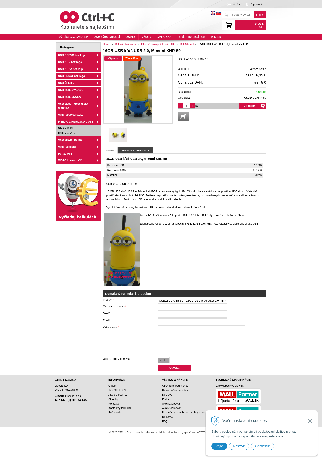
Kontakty (113, 403)
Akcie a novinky (117, 394)
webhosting (177, 432)
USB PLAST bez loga (71, 76)
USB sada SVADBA (70, 89)
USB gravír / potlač (70, 139)
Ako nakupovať (171, 403)
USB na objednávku (70, 114)
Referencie (114, 412)
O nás (112, 385)
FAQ (164, 421)
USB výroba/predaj (107, 36)
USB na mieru (67, 146)
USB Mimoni (65, 127)
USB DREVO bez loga (72, 55)
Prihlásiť (237, 4)
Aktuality (113, 399)
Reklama (167, 417)
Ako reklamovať (171, 408)
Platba (166, 399)
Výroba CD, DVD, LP (73, 36)
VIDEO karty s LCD (70, 160)
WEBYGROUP (205, 432)
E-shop (216, 36)
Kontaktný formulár (119, 408)
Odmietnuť (262, 446)
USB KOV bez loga (70, 62)
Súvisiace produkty (135, 150)
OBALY (130, 36)
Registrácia (256, 4)
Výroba (146, 36)
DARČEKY (164, 36)
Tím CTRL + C (117, 390)
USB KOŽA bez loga (71, 69)
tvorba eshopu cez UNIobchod (153, 432)
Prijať (219, 446)
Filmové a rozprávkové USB (75, 121)
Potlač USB (65, 153)
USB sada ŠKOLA (69, 96)
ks (196, 105)
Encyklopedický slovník (229, 385)
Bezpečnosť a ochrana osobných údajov (186, 412)
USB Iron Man (66, 133)
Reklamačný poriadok (175, 390)
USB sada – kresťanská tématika (73, 105)
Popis (110, 150)
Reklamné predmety (191, 36)
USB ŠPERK (66, 83)
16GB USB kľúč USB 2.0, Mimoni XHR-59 (119, 275)
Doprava (167, 394)
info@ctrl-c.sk (72, 396)
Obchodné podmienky (175, 385)
